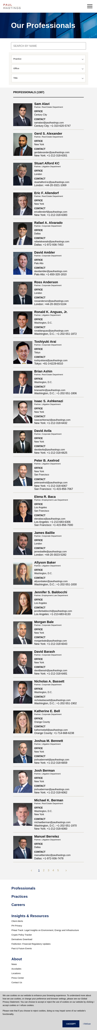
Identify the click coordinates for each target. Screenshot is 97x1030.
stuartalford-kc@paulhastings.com (51, 182)
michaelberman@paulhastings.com (52, 822)
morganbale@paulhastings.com (50, 640)
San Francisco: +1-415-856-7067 (53, 488)
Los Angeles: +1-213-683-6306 (52, 521)
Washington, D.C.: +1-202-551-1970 (55, 825)
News (14, 964)
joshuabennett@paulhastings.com (51, 759)
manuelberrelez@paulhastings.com (52, 855)
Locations (16, 973)
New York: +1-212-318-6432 (50, 423)
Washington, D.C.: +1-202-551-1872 (55, 333)
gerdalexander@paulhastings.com (51, 152)
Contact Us (16, 982)
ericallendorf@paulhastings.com (50, 212)
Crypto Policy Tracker (21, 935)
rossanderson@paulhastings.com (51, 301)
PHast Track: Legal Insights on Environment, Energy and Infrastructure (45, 930)
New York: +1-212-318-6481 (50, 673)
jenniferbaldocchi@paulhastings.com (53, 611)
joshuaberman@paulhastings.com (51, 789)
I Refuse (87, 1024)
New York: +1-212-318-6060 (50, 828)
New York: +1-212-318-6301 (50, 155)
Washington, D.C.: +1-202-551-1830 (55, 584)
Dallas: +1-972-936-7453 (48, 244)
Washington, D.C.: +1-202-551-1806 (55, 393)
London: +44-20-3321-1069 (50, 185)
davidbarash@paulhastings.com (50, 670)
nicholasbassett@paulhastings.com (52, 700)
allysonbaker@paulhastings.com (51, 581)
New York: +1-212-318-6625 (50, 452)
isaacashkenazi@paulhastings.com (52, 420)
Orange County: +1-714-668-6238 (54, 733)
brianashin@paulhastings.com (49, 390)
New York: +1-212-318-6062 (50, 792)
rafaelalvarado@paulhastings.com (51, 241)
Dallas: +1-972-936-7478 (48, 858)
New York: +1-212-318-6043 (50, 643)
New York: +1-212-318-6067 (50, 485)
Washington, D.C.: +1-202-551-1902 (55, 703)
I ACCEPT (71, 1024)
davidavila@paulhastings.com (49, 449)
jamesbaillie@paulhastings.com (50, 551)
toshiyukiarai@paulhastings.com (50, 360)
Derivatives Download (21, 939)
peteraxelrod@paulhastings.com (50, 482)
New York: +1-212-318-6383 (50, 215)
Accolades (16, 969)
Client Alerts (17, 921)
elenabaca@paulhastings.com (49, 519)
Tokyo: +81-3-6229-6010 (48, 363)
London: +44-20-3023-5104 (50, 304)
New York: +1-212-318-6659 (50, 762)
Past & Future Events (21, 948)
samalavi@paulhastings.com (49, 122)
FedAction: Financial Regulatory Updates (31, 944)
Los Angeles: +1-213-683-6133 (52, 614)
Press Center (17, 978)
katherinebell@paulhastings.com (51, 730)
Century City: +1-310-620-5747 (52, 125)
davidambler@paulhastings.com (50, 271)
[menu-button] (89, 6)
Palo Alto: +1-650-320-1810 (50, 274)
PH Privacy (16, 925)
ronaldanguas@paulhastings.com (51, 330)
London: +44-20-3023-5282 (50, 554)
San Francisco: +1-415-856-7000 (53, 525)
